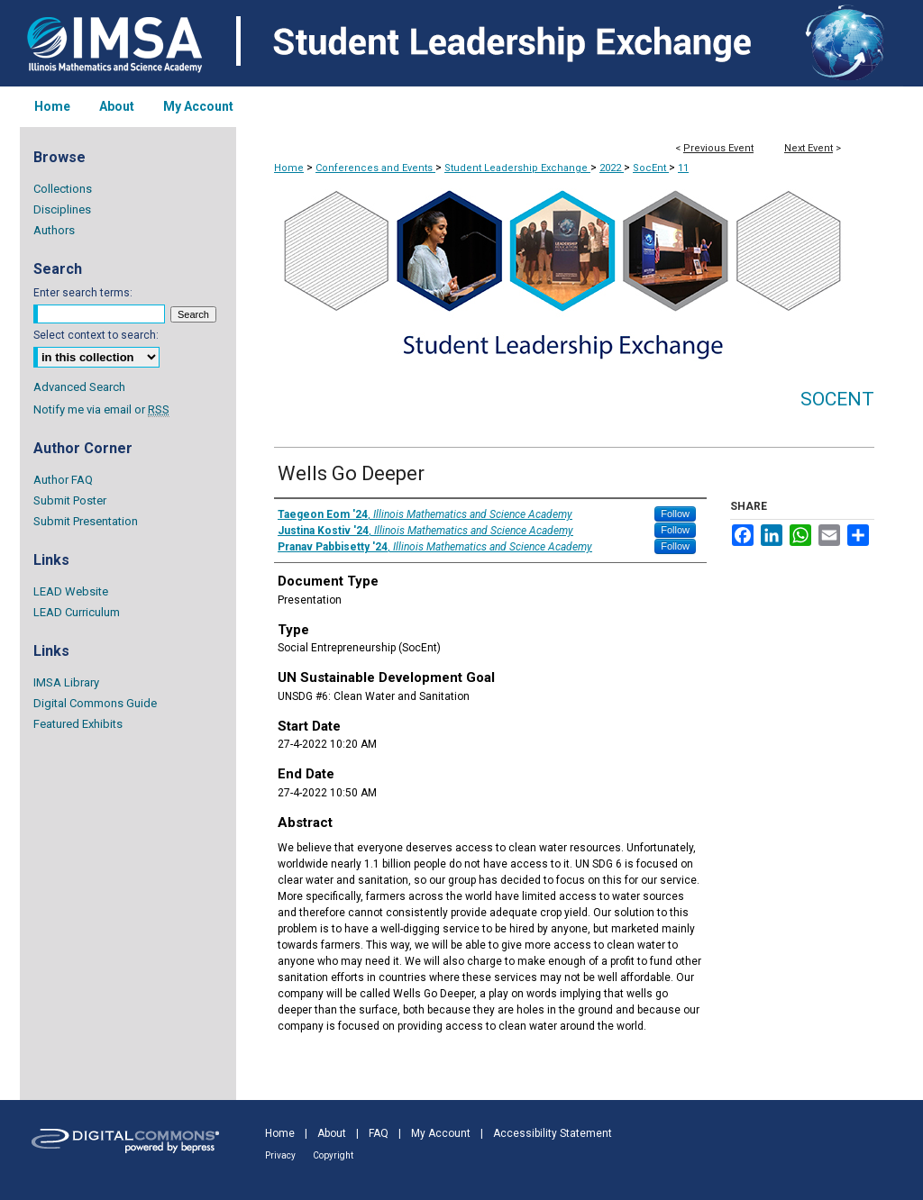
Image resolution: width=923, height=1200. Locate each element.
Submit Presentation (85, 521)
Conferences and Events (375, 168)
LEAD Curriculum (76, 612)
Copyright (333, 1155)
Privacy (280, 1155)
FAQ (378, 1133)
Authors (54, 230)
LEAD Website (70, 591)
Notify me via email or (101, 409)
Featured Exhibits (78, 724)
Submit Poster (69, 500)
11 (683, 168)
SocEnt (651, 168)
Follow (675, 513)
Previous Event (718, 148)
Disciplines (62, 209)
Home (289, 168)
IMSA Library (66, 682)
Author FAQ (63, 479)
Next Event (808, 148)
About (331, 1133)
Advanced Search (79, 387)
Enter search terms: (83, 292)
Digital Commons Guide (95, 703)
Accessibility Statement (552, 1133)
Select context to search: (96, 335)
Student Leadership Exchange (517, 168)
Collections (62, 188)
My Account (441, 1133)
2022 (611, 168)
